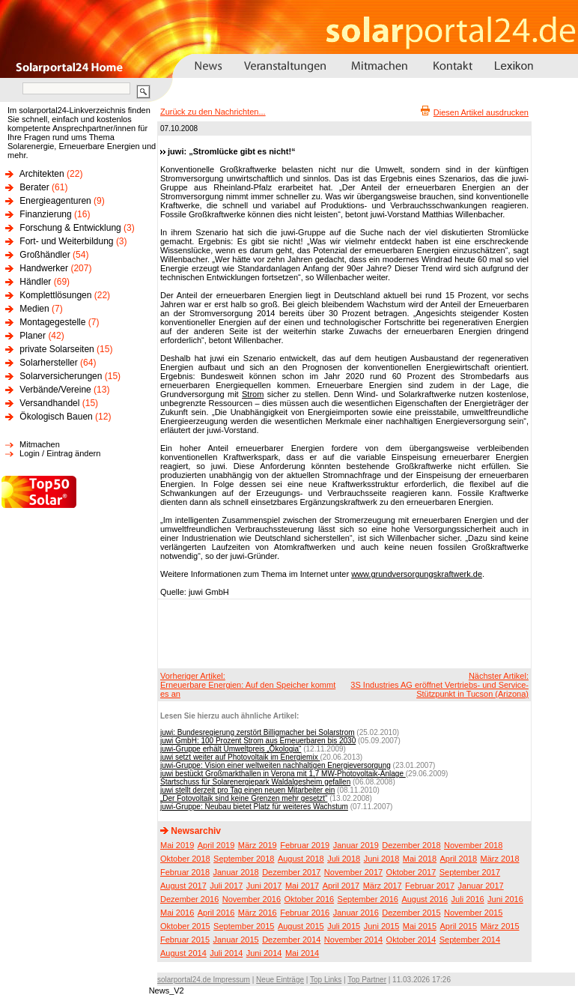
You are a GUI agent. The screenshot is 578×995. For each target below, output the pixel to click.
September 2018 (243, 858)
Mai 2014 (302, 953)
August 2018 (301, 858)
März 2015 (500, 926)
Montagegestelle (52, 322)
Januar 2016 (356, 912)
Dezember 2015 (411, 912)
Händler (35, 281)
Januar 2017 (481, 885)
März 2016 (257, 912)
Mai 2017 (302, 885)
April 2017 (341, 885)
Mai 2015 (419, 926)
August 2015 (301, 926)
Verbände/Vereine (55, 389)
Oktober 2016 (309, 899)
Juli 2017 (226, 885)
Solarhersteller (48, 362)
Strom (253, 394)
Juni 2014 (264, 953)
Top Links (325, 980)
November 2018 (473, 845)
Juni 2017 (264, 885)
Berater (34, 187)
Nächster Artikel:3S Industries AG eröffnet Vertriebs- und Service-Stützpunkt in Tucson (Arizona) (439, 684)
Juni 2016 (505, 899)
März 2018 (500, 858)
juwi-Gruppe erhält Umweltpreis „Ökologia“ (230, 749)
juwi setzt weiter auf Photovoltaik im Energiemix (240, 757)
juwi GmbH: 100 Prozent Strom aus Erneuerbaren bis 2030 (258, 741)
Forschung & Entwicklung (70, 228)
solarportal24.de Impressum (203, 980)
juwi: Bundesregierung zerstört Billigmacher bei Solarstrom (257, 732)
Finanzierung (45, 214)
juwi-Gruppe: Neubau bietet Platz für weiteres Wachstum (254, 806)
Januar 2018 (236, 872)
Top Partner (366, 980)
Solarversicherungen (60, 376)
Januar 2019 (356, 845)
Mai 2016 (177, 912)
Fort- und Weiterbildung (66, 241)
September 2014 (469, 939)
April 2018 (459, 858)
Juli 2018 (343, 858)
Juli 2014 (226, 953)
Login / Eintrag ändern (59, 453)
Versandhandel (49, 403)
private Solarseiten (56, 349)
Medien (34, 308)
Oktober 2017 (411, 872)
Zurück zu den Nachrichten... (213, 111)
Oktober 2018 (185, 858)
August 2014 (183, 953)
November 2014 (353, 939)
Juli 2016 (467, 899)
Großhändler (44, 254)
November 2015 (473, 912)
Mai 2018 (419, 858)
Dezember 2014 (291, 939)
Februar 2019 (304, 845)
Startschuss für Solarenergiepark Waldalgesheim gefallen (255, 782)
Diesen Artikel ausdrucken (481, 112)
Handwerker (43, 268)
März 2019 (257, 845)
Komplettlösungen (55, 295)
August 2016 (424, 899)
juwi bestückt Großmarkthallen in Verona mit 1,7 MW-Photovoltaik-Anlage (283, 773)
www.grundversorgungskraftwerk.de (416, 573)
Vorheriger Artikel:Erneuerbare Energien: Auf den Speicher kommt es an (247, 684)
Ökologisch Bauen (55, 416)
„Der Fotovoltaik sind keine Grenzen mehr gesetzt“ (243, 798)
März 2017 (382, 885)
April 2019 (216, 845)
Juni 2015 (382, 926)
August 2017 (183, 885)
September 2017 (469, 872)
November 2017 (353, 872)
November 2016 (251, 899)
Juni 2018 (382, 858)
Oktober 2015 (185, 926)
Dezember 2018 (411, 845)
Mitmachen (39, 444)
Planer (32, 335)
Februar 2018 (185, 872)
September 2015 (243, 926)
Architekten (41, 174)
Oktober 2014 (411, 939)
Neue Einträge (280, 980)
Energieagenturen (55, 201)
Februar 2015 (185, 939)
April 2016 (216, 912)
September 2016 (368, 899)
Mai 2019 (177, 845)
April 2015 (459, 926)
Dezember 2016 (189, 899)
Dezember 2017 (291, 872)
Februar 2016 (304, 912)
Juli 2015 (343, 926)
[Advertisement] (342, 633)
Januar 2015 (236, 939)
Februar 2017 (429, 885)
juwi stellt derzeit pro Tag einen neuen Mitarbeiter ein (247, 790)
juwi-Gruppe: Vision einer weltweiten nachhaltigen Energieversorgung (275, 765)
